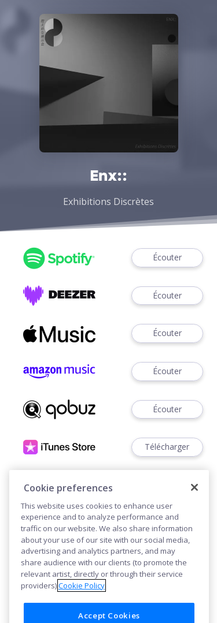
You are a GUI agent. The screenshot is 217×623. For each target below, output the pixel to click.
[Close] (194, 500)
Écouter (167, 258)
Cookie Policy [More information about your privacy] (81, 597)
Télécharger (167, 447)
